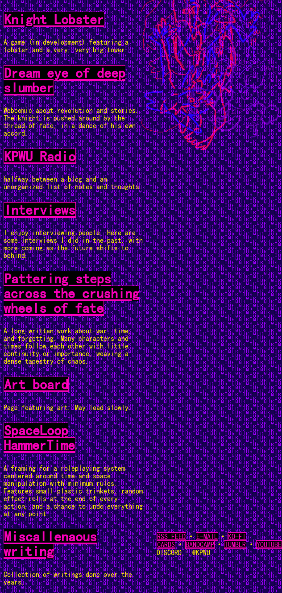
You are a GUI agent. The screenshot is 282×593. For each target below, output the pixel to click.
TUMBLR (235, 544)
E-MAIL (207, 536)
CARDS (166, 544)
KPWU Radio (39, 156)
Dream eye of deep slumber (64, 80)
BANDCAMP (200, 544)
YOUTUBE (269, 544)
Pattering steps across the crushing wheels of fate (71, 293)
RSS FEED (171, 536)
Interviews (39, 210)
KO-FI (237, 536)
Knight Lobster (54, 19)
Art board (36, 384)
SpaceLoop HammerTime (39, 437)
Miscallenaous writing (50, 544)
